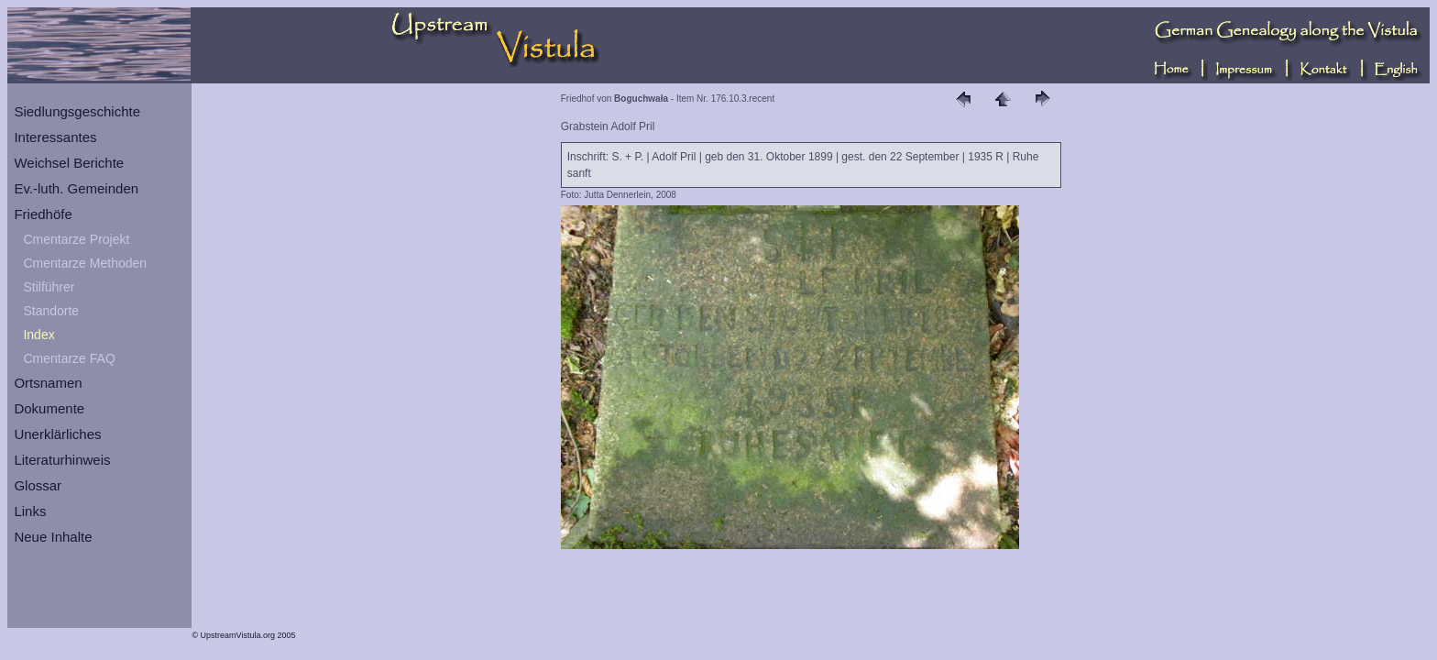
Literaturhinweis (62, 460)
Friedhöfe (42, 214)
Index (38, 334)
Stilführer (48, 287)
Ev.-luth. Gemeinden (76, 188)
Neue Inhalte (53, 536)
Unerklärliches (57, 434)
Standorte (51, 310)
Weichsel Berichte (69, 162)
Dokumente (49, 408)
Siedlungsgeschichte (77, 111)
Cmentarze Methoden (85, 263)
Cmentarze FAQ (69, 358)
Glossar (37, 485)
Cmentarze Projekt (76, 239)
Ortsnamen (48, 382)
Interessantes (55, 137)
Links (30, 511)
